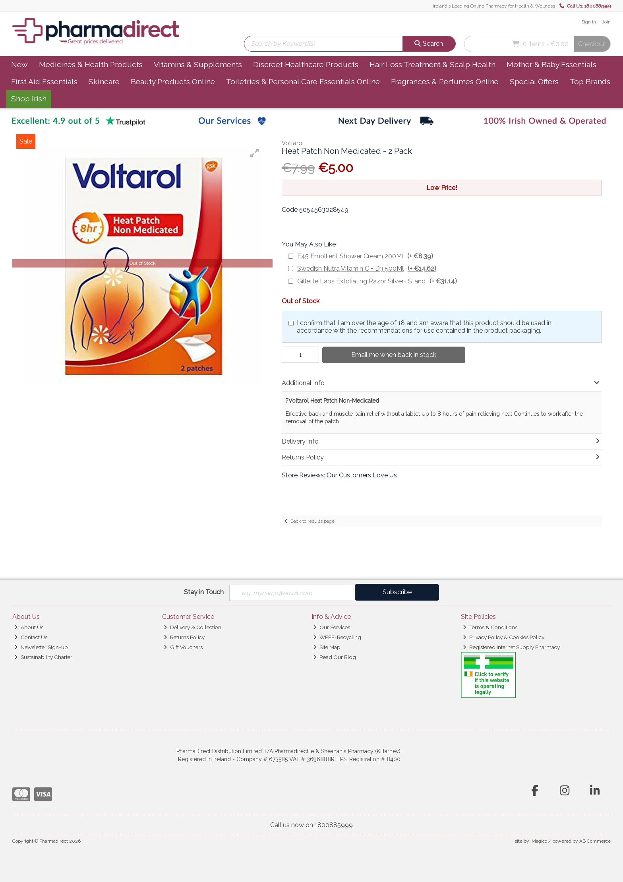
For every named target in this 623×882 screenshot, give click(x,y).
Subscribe (397, 592)
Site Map (327, 647)
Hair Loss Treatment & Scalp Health (432, 64)
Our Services (331, 627)
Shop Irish (28, 98)
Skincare (104, 81)
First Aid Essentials (44, 81)
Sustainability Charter (43, 657)
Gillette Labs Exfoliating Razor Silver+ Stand (377, 281)
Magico (539, 841)
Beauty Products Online (173, 81)
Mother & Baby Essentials (551, 64)
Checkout (592, 44)
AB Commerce (595, 841)
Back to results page (312, 521)
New (19, 64)
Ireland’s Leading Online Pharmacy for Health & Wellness (494, 6)
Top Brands (590, 81)
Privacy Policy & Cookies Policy (503, 637)
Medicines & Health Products (91, 64)
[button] (254, 153)
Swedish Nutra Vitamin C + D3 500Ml (366, 268)
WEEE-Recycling (337, 637)
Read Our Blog (334, 657)
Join (606, 22)
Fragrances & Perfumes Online (445, 81)
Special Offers (534, 81)
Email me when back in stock (392, 355)
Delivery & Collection (192, 627)
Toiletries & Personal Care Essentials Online (303, 81)
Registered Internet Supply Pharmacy (511, 647)
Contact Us (30, 637)
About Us (28, 627)
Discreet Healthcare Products (305, 64)
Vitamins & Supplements (198, 64)
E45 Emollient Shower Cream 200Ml (365, 256)
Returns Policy (184, 637)
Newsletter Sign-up (41, 647)
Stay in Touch (204, 592)
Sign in (588, 22)
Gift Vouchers (183, 647)
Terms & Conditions (490, 627)
